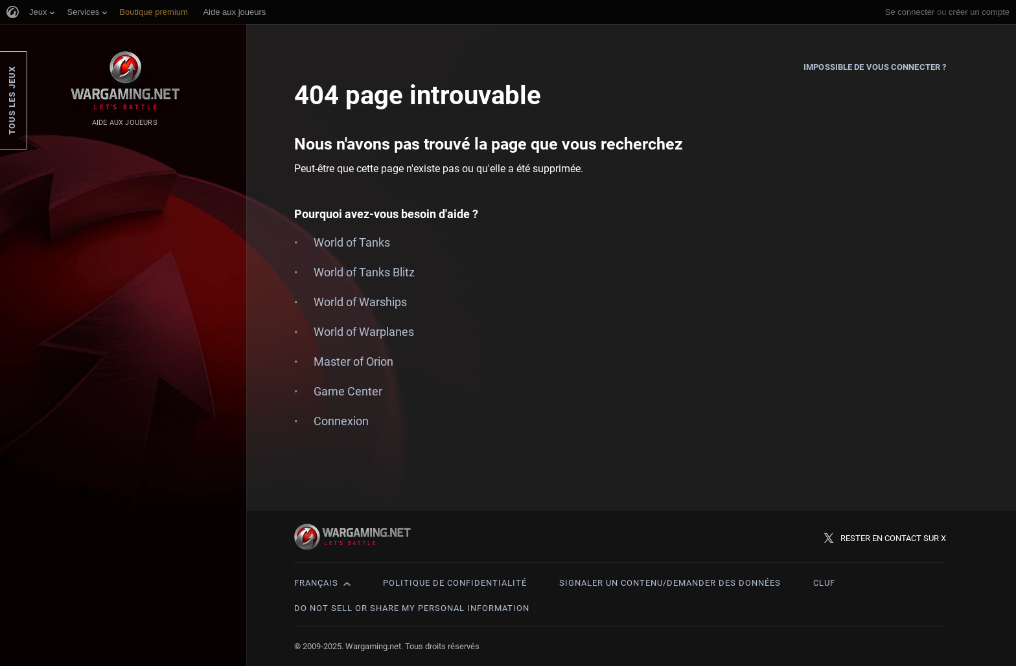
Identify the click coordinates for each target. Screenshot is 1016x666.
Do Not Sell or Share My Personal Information (411, 608)
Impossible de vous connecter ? (874, 67)
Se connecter (910, 12)
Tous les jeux (12, 100)
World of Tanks (352, 242)
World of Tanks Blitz (364, 272)
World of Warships (360, 302)
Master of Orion (353, 361)
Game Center (348, 391)
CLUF (824, 583)
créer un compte (979, 12)
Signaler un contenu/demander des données (670, 583)
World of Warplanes (364, 332)
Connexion (341, 421)
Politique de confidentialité (455, 583)
